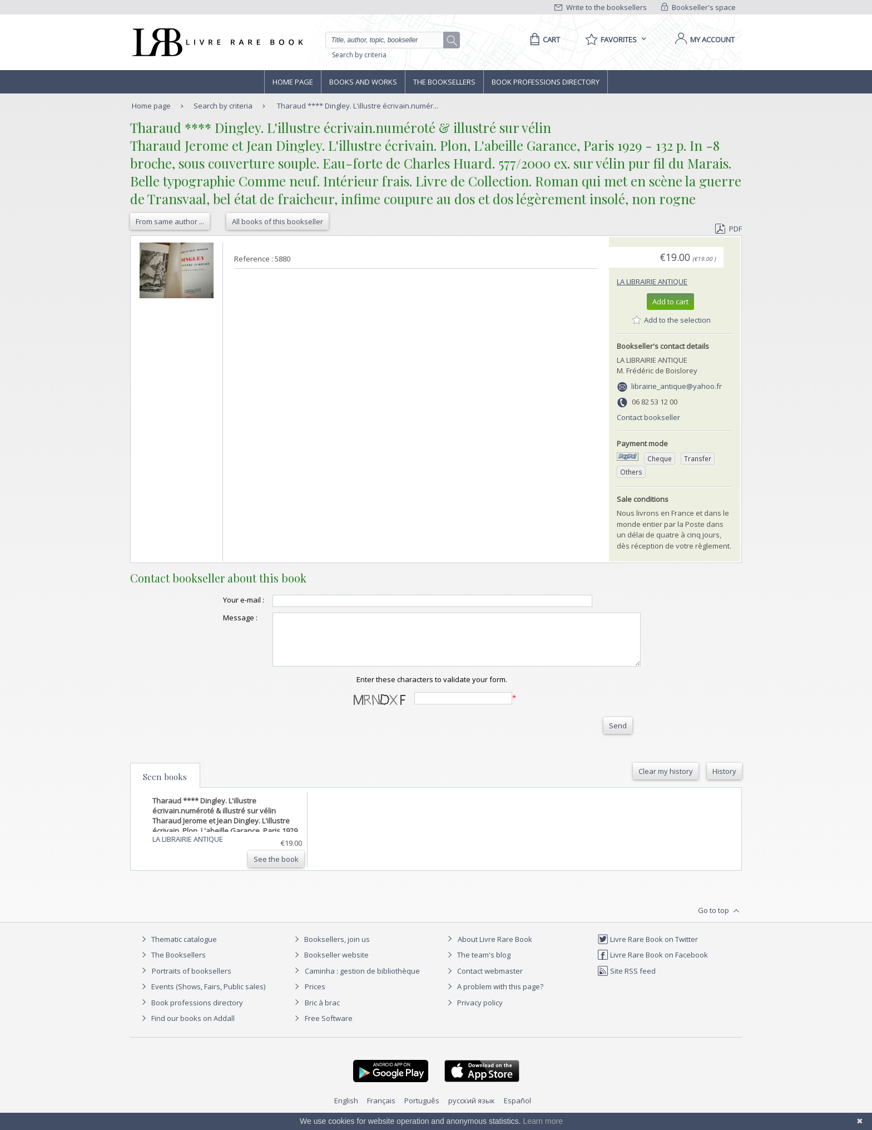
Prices (315, 996)
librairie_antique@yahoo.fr (676, 386)
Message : (218, 618)
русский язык (471, 1111)
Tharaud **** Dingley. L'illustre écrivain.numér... (357, 106)
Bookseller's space (698, 7)
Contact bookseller (648, 417)
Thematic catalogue (177, 949)
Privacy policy (473, 1012)
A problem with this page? (493, 996)
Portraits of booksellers (191, 981)
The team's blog (477, 964)
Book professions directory (546, 82)
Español (517, 1111)
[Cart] (543, 39)
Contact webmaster (483, 980)
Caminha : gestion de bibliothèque (362, 981)
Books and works (363, 82)
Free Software (329, 1028)
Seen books (165, 786)
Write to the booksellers (600, 7)
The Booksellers (444, 82)
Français (381, 1111)
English (346, 1111)
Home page (292, 82)
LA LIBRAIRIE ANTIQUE (652, 282)
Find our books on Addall (186, 1028)
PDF (728, 229)
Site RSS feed (626, 980)
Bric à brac (322, 1013)
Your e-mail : (221, 600)
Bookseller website (330, 964)
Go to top (720, 920)
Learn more (543, 1121)
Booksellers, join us (330, 949)
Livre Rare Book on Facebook (652, 964)
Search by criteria (359, 55)
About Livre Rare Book (495, 949)
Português (421, 1111)
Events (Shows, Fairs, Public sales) (201, 996)
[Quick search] (389, 40)
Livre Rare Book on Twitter (647, 949)
